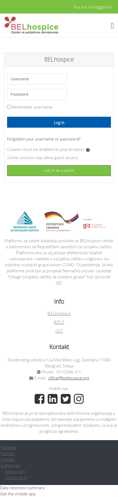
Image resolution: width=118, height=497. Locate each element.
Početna (8, 447)
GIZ (59, 331)
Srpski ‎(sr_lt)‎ (16, 477)
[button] (89, 149)
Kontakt (7, 459)
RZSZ (59, 322)
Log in (59, 122)
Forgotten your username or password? (43, 139)
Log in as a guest (59, 170)
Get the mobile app (18, 493)
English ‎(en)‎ (11, 465)
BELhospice (59, 314)
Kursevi (7, 453)
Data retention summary (22, 487)
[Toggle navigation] (112, 25)
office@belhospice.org (68, 378)
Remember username (32, 107)
